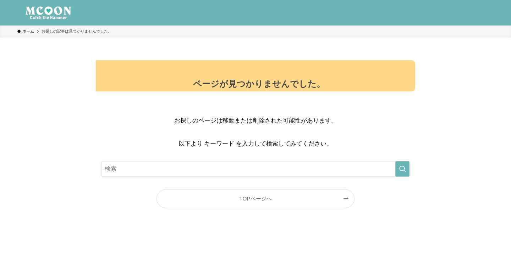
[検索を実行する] (402, 169)
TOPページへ (255, 199)
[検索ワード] (255, 169)
